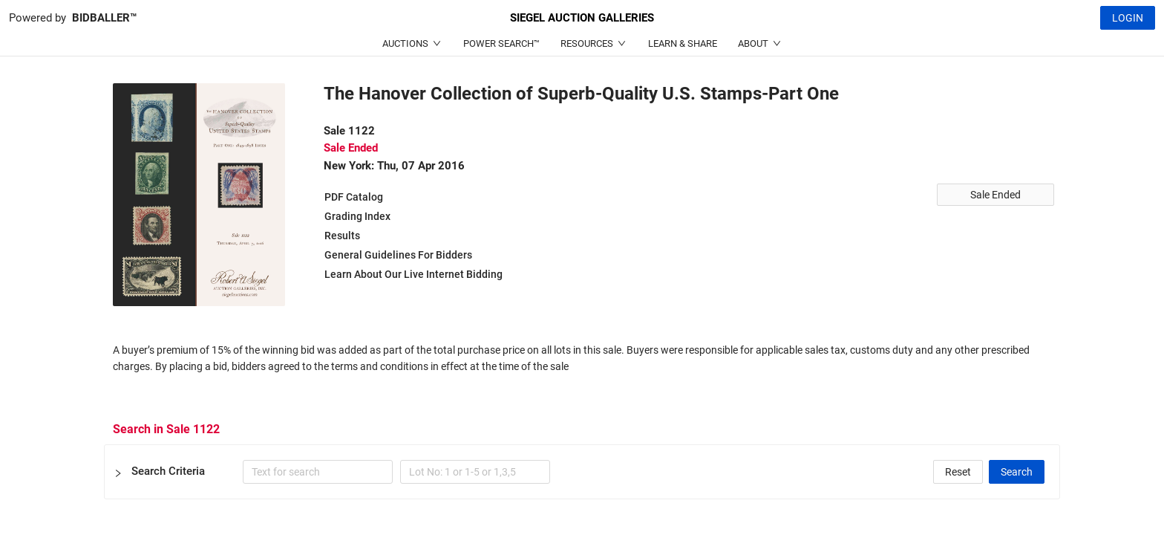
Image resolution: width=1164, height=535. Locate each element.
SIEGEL (582, 18)
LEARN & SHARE (682, 43)
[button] (582, 472)
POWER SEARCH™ (501, 43)
